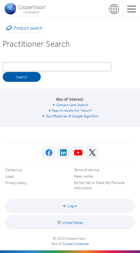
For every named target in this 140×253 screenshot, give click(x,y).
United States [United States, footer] (72, 222)
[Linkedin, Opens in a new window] (63, 152)
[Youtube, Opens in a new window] (77, 152)
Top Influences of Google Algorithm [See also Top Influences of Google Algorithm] (72, 116)
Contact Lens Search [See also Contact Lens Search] (72, 105)
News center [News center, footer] (84, 176)
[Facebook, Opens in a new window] (48, 152)
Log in (70, 206)
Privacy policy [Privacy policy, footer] (16, 182)
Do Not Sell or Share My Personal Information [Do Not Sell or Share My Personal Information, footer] (99, 185)
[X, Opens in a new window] (92, 152)
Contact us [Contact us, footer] (13, 169)
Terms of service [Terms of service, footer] (86, 169)
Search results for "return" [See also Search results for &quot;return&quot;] (72, 110)
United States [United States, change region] (114, 8)
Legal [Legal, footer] (9, 176)
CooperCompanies (75, 243)
